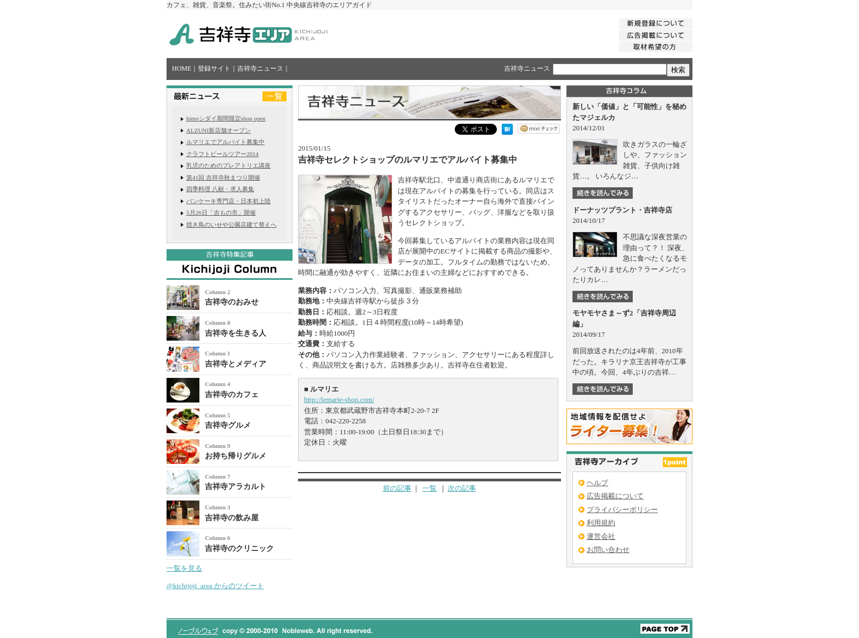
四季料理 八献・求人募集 (220, 189)
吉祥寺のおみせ (232, 302)
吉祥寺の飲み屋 (232, 518)
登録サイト (214, 68)
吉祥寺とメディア (235, 364)
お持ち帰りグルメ (235, 456)
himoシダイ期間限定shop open (226, 118)
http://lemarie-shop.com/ (339, 399)
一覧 (429, 488)
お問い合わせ (608, 549)
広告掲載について (615, 496)
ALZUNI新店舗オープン (218, 130)
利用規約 (601, 523)
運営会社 (601, 536)
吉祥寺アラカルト (235, 486)
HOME (181, 68)
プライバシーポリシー (622, 509)
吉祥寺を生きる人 (235, 333)
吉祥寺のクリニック (239, 548)
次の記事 (462, 488)
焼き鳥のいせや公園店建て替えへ (231, 224)
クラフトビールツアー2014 (222, 154)
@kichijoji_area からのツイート (215, 586)
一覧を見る (184, 568)
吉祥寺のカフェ (232, 394)
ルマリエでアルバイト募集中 (225, 142)
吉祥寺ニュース (260, 68)
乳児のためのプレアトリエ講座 (228, 165)
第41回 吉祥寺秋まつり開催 (223, 177)
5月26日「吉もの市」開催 (221, 212)
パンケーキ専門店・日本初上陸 (228, 201)
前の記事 (397, 488)
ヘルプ (597, 483)
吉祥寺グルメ (228, 425)
